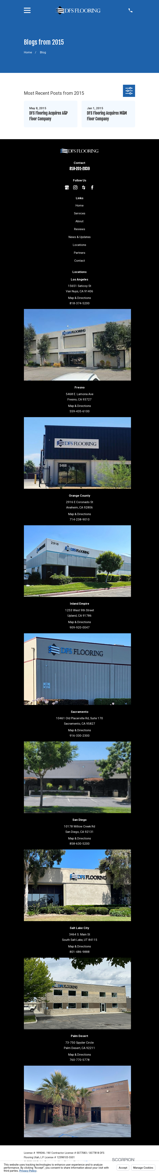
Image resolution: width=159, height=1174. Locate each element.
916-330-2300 (80, 735)
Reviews (79, 229)
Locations (79, 245)
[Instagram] (75, 187)
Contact (79, 260)
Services (79, 213)
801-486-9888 (80, 952)
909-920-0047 (80, 627)
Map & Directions (79, 298)
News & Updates (80, 237)
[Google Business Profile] (67, 187)
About (79, 221)
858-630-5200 (80, 843)
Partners (79, 253)
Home (79, 205)
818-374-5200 (80, 303)
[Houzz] (84, 187)
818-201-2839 (79, 168)
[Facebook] (92, 187)
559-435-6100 (80, 411)
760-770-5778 (80, 1060)
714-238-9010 (80, 519)
